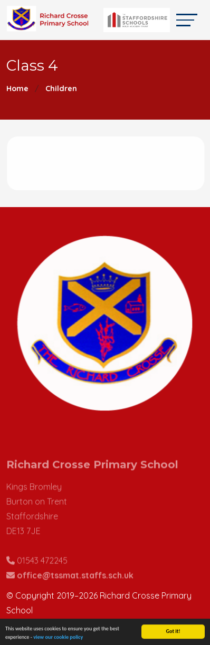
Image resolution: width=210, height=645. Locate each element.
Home (17, 88)
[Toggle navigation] (187, 20)
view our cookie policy (58, 638)
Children (61, 88)
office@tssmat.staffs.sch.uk (75, 582)
